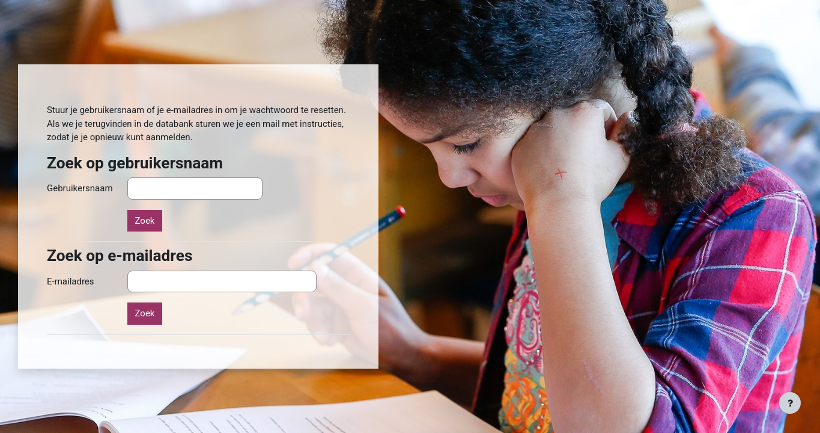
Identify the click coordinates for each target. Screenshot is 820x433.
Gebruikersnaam (80, 188)
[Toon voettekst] (790, 403)
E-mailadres (70, 281)
